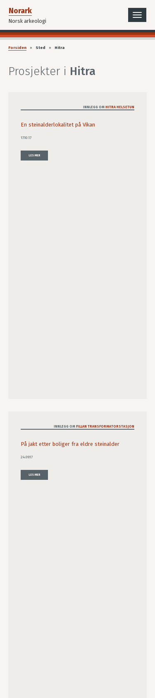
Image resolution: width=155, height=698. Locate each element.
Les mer (34, 155)
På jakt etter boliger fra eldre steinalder (70, 444)
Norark (20, 10)
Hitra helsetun (119, 107)
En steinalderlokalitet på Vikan (58, 125)
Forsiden (17, 47)
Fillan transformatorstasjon (105, 426)
